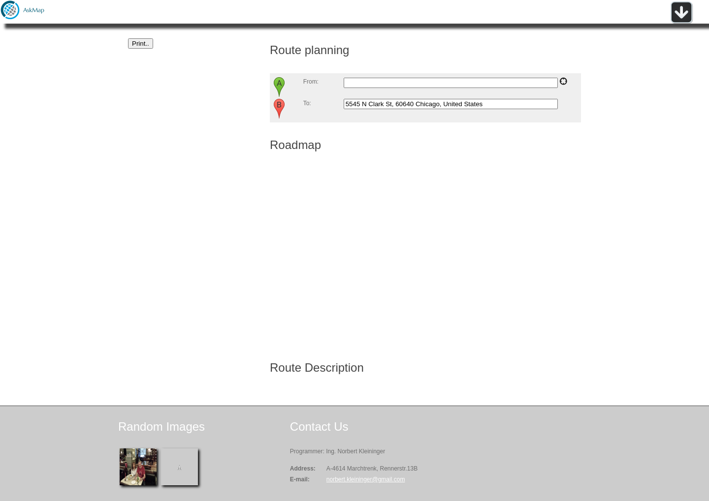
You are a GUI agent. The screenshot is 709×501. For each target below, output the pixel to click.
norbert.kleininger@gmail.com (365, 479)
